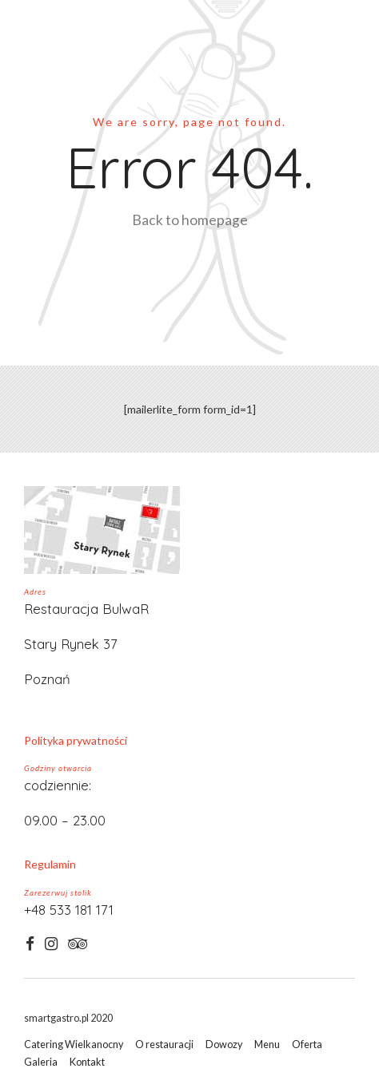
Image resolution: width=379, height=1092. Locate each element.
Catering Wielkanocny (73, 1044)
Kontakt (87, 1062)
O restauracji (164, 1044)
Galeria (41, 1062)
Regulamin (50, 864)
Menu (267, 1044)
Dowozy (223, 1044)
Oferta (307, 1044)
